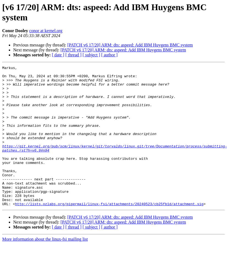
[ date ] (58, 55)
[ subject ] (91, 55)
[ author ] (109, 55)
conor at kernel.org (45, 30)
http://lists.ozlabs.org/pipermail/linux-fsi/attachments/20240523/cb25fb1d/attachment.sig (109, 231)
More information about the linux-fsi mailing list (45, 267)
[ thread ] (73, 55)
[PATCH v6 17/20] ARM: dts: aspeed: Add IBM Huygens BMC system (130, 45)
